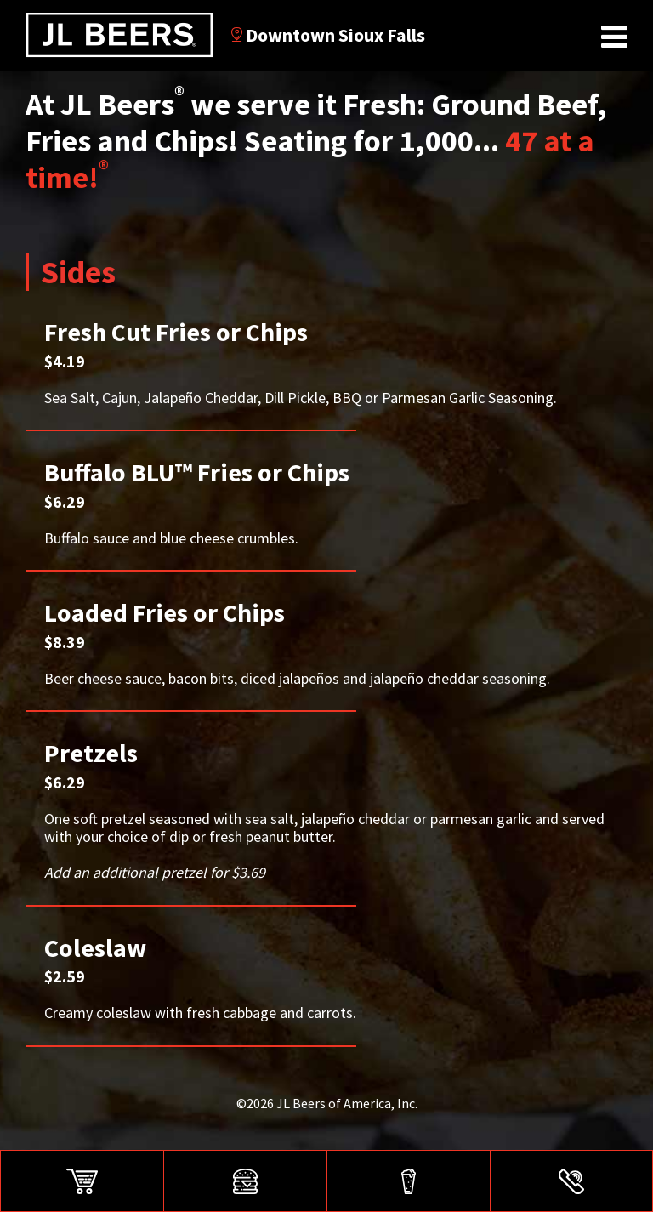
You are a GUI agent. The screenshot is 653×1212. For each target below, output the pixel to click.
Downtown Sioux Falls (328, 35)
